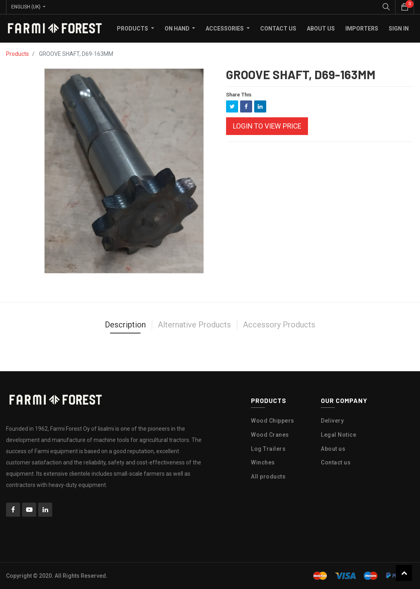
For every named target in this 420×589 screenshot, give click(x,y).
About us (333, 449)
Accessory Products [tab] (279, 324)
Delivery (332, 420)
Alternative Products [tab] (194, 324)
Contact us (336, 462)
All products (268, 476)
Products (17, 54)
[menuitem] (278, 28)
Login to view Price (267, 126)
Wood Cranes (270, 435)
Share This (238, 95)
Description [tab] (125, 324)
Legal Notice (338, 435)
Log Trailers (268, 449)
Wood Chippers (272, 420)
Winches (263, 462)
